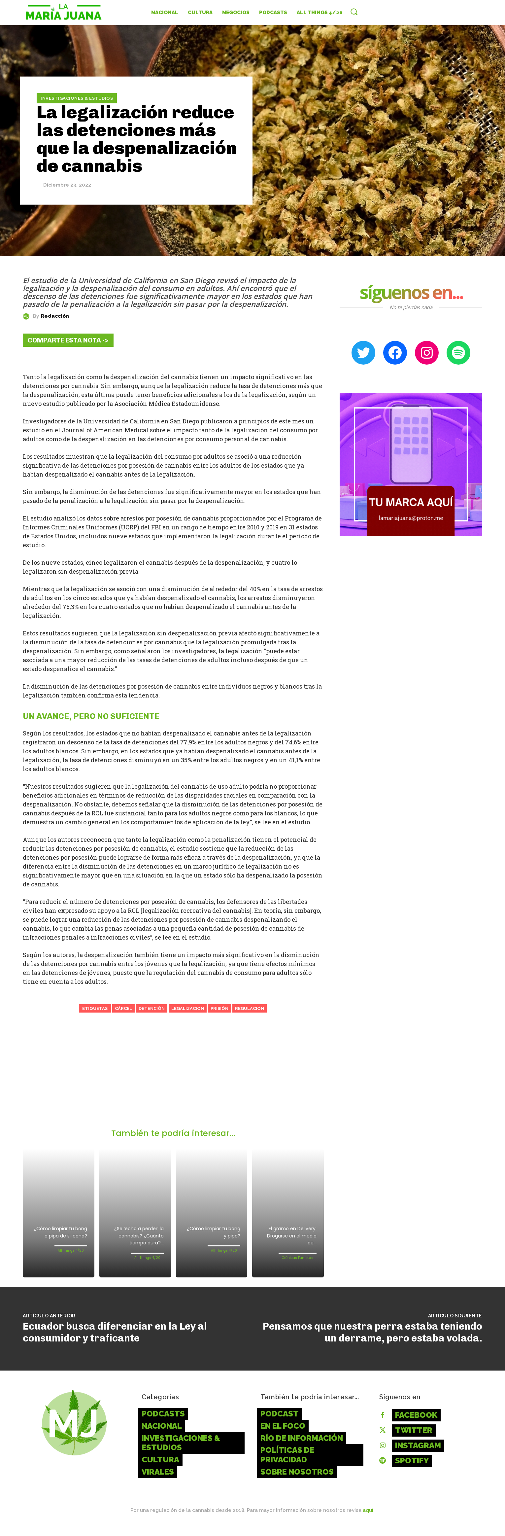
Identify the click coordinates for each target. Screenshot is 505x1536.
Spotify (412, 1469)
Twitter (413, 1439)
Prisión (219, 1008)
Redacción (55, 316)
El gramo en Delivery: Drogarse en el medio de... (290, 1237)
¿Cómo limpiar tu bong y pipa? (214, 1233)
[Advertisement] (173, 1078)
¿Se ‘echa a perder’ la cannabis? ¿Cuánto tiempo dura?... (135, 1241)
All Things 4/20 (71, 1259)
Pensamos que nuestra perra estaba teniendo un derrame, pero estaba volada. (372, 1341)
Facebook (416, 1424)
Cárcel (123, 1008)
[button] (354, 12)
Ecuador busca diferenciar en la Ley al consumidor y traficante (115, 1341)
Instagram (418, 1454)
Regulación (249, 1008)
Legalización (187, 1008)
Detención (152, 1008)
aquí (368, 1519)
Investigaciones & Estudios (77, 98)
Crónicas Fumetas (297, 1259)
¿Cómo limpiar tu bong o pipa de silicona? (61, 1237)
